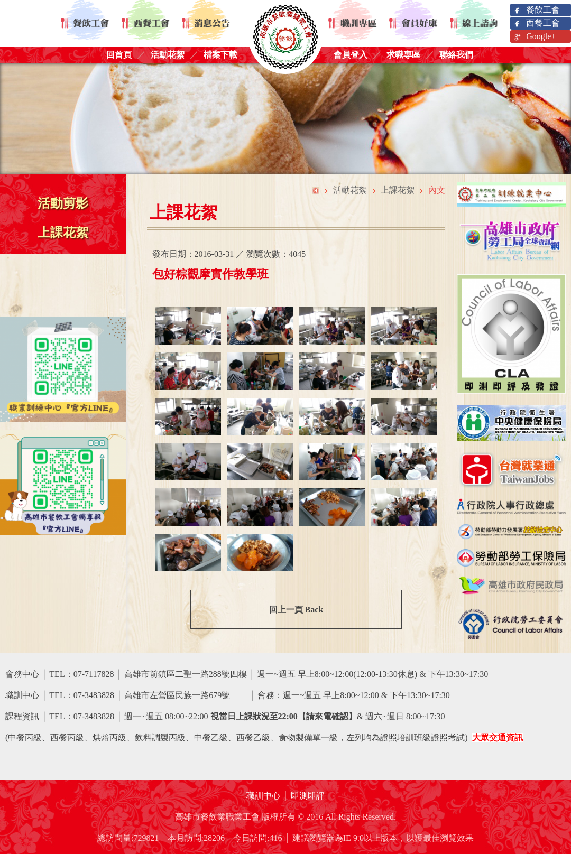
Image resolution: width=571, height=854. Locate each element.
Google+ (534, 37)
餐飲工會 (536, 10)
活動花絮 (168, 54)
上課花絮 (63, 232)
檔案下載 (220, 54)
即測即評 (308, 795)
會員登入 (350, 54)
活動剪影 (63, 203)
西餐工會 (536, 23)
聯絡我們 (456, 54)
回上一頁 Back (296, 609)
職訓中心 (263, 795)
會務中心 (22, 674)
